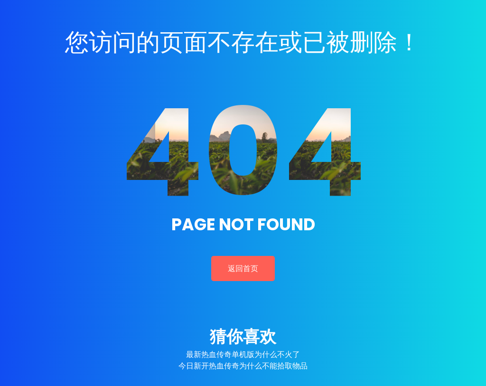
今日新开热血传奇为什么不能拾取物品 (243, 365)
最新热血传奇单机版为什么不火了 (243, 354)
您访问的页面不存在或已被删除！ (243, 42)
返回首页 (243, 268)
